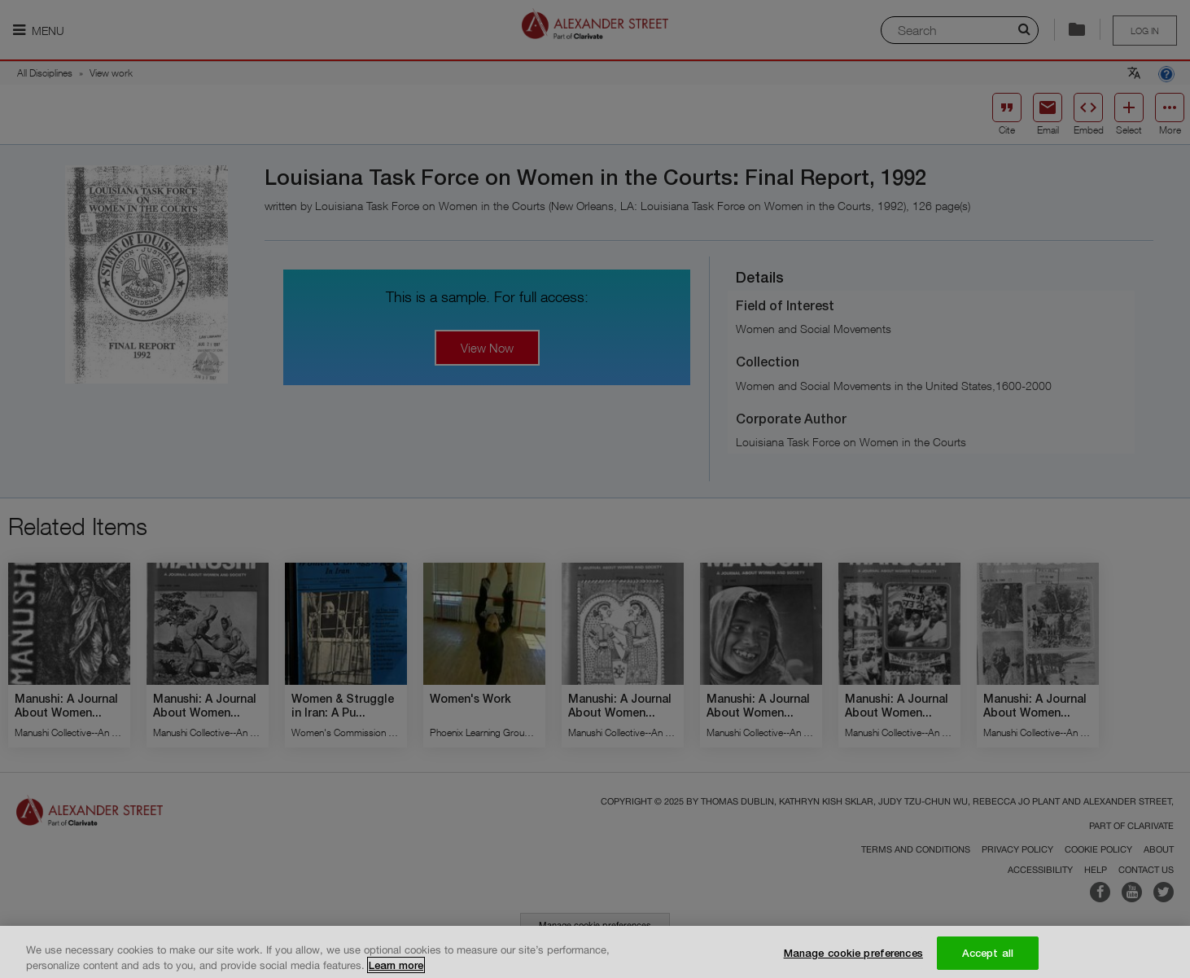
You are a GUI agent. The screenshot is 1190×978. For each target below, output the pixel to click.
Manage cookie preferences (853, 960)
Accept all (987, 960)
